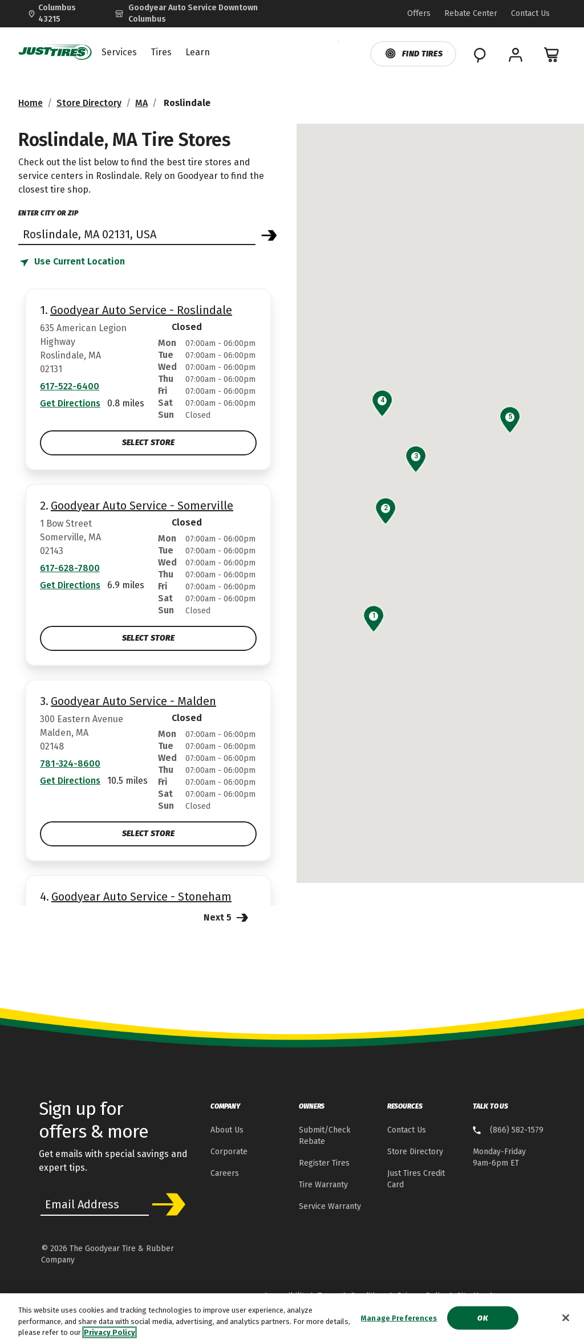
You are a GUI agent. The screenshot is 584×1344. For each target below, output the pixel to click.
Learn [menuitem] (197, 52)
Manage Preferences (399, 1321)
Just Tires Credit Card (416, 1179)
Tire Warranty (323, 1185)
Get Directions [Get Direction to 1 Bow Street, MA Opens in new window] (70, 585)
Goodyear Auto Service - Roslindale (141, 310)
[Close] (565, 1321)
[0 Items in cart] (552, 54)
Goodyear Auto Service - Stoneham (141, 896)
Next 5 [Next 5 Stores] (227, 917)
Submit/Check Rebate (325, 1135)
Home (30, 102)
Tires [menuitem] (161, 52)
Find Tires (413, 54)
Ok (482, 1321)
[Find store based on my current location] (71, 262)
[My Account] (515, 54)
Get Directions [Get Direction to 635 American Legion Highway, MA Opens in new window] (70, 403)
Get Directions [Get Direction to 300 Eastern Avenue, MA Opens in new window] (70, 780)
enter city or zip (48, 213)
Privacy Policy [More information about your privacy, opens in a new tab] (109, 1336)
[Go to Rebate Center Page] (470, 14)
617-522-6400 (69, 386)
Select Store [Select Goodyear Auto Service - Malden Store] (148, 833)
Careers (224, 1173)
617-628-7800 (70, 568)
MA (141, 102)
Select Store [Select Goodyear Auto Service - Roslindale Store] (148, 442)
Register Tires (324, 1163)
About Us (227, 1130)
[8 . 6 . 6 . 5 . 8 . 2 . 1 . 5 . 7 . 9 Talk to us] (508, 1131)
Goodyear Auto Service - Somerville (142, 505)
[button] (374, 615)
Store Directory (88, 102)
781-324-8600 (70, 763)
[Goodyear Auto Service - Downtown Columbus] (202, 13)
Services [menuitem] (119, 52)
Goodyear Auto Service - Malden (133, 701)
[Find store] (137, 233)
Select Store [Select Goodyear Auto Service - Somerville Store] (148, 638)
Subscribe (166, 1204)
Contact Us (406, 1130)
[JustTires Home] (55, 52)
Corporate (229, 1151)
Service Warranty (330, 1206)
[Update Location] (62, 13)
